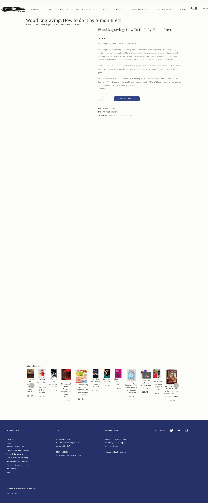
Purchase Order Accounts (17, 465)
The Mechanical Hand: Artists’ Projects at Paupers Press (66, 389)
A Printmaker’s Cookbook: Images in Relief (157, 384)
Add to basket (127, 99)
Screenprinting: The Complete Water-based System (146, 384)
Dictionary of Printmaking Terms (54, 383)
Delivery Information (15, 447)
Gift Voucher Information (17, 461)
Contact (10, 443)
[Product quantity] (100, 98)
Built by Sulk (12, 493)
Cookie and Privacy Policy (17, 458)
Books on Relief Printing (124, 115)
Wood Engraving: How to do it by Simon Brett (60, 24)
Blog (8, 472)
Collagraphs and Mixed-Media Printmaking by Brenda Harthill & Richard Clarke (171, 391)
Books (110, 115)
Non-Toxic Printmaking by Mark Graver (96, 383)
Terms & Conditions (15, 454)
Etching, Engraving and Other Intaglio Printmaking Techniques (131, 388)
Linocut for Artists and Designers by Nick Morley (41, 386)
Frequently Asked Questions (18, 450)
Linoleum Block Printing (118, 381)
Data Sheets (12, 468)
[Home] (28, 24)
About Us (10, 439)
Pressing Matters (106, 380)
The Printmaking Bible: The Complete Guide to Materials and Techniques (81, 390)
